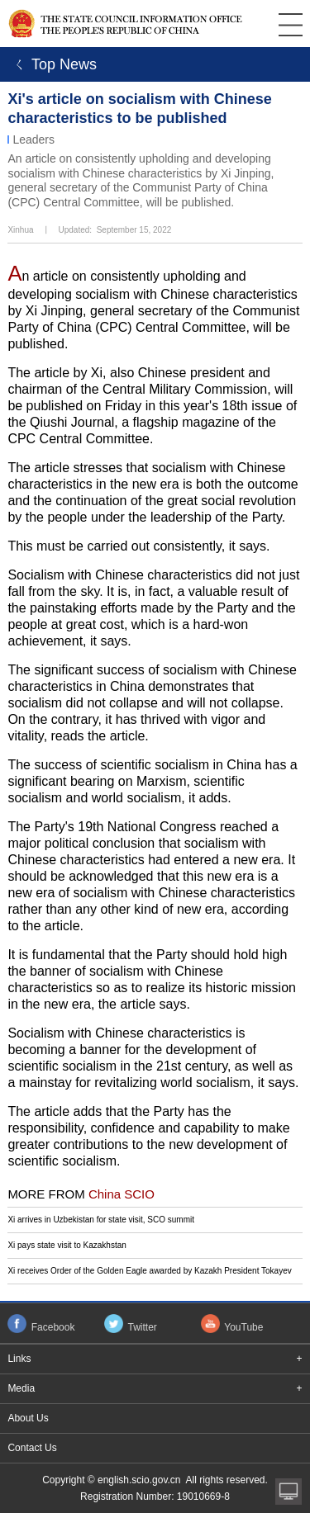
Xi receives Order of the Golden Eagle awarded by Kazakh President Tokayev (149, 1270)
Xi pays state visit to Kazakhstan (66, 1245)
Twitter (142, 1327)
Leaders (33, 139)
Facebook (53, 1327)
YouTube (243, 1327)
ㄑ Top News (52, 64)
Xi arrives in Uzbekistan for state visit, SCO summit (100, 1219)
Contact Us (31, 1448)
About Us (27, 1418)
